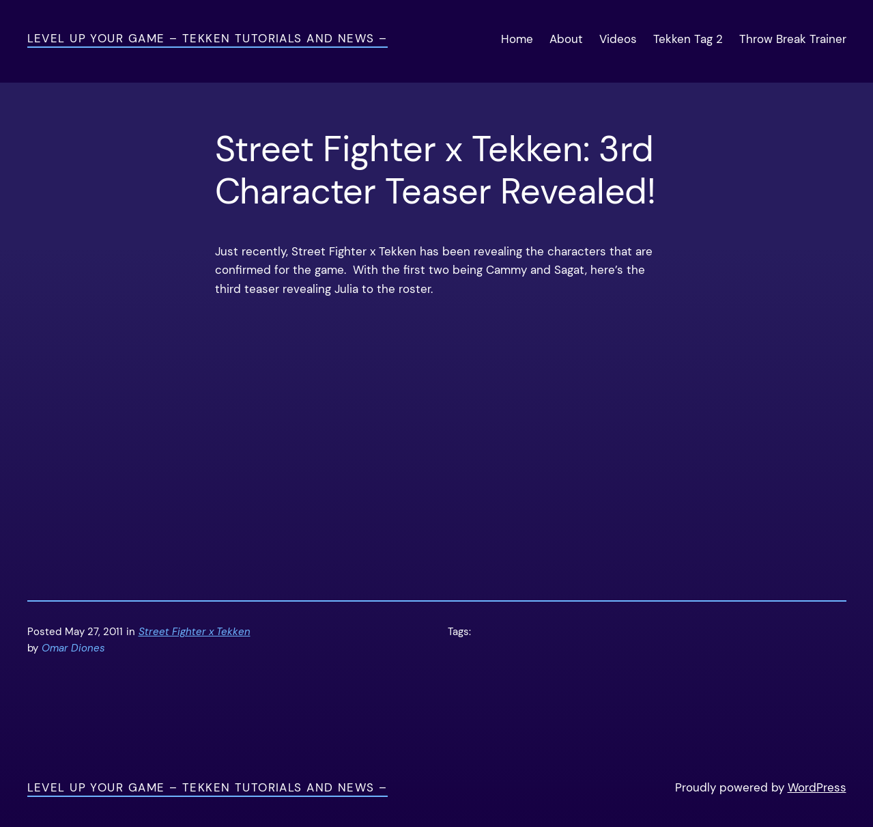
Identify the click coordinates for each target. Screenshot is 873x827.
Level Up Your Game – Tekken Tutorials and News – (207, 38)
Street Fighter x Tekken (195, 632)
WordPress (817, 787)
